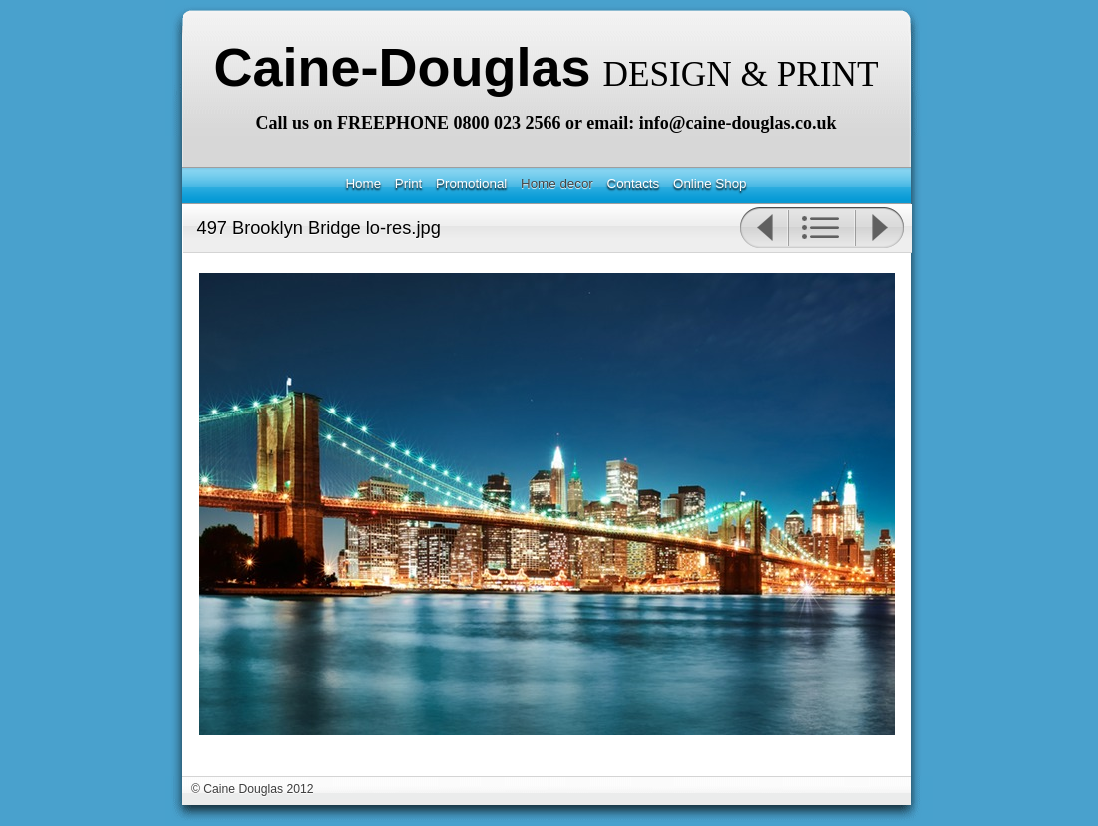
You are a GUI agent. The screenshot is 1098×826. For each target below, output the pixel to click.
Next (880, 228)
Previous (763, 228)
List (821, 228)
